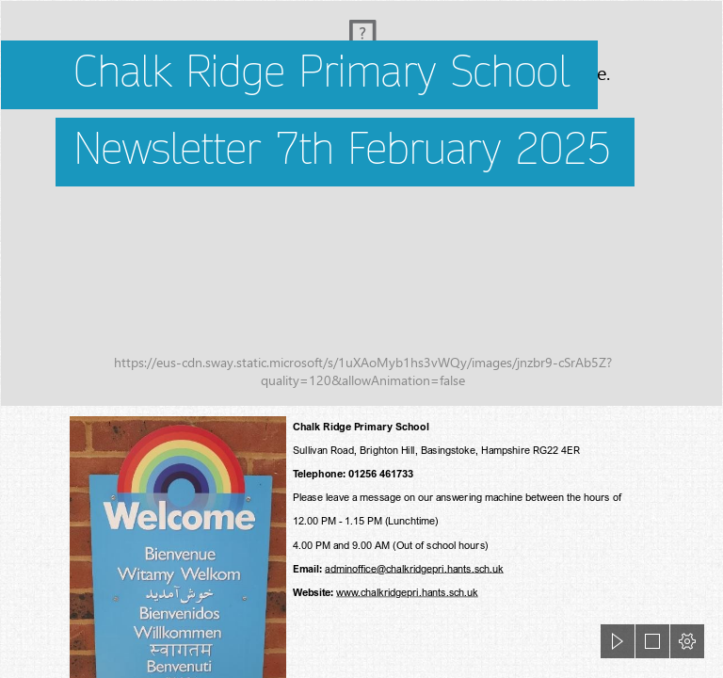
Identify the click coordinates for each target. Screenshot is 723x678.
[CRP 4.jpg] (361, 203)
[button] (618, 641)
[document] (361, 339)
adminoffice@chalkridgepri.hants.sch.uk (414, 568)
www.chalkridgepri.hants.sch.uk (407, 592)
